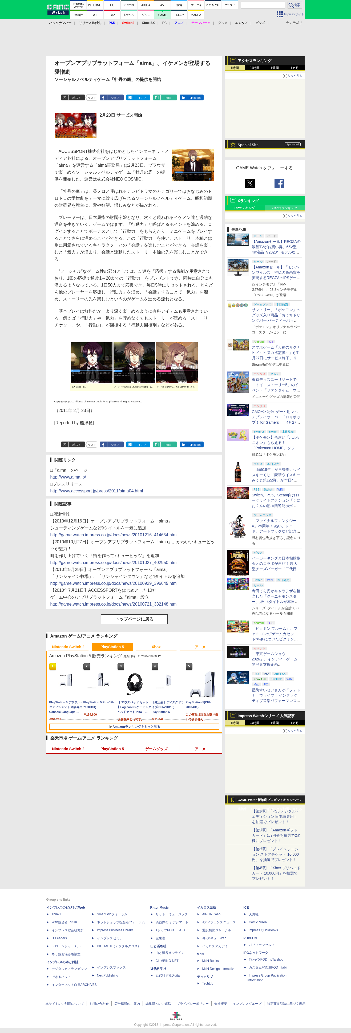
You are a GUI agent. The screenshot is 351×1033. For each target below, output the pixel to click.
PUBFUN (250, 938)
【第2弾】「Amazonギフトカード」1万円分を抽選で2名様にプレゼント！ (276, 835)
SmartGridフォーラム (112, 914)
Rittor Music (159, 907)
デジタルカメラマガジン (69, 969)
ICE (246, 907)
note (168, 97)
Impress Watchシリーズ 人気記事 (266, 716)
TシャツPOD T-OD (170, 930)
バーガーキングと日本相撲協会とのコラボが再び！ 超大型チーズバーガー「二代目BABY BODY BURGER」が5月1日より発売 (276, 569)
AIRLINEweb (211, 914)
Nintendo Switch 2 (68, 647)
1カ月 (295, 68)
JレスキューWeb (214, 938)
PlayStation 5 (112, 647)
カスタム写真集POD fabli (268, 967)
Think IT (57, 914)
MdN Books (210, 961)
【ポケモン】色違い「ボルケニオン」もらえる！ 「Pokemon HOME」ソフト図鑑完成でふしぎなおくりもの (276, 448)
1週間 (275, 68)
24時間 (255, 68)
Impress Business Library (115, 930)
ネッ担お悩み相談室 (66, 954)
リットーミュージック (172, 914)
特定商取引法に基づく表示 (286, 1004)
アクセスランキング (254, 61)
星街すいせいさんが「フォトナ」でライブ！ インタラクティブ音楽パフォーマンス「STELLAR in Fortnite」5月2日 (276, 700)
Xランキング (248, 201)
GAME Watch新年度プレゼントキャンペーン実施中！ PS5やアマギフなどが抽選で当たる (270, 801)
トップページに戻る (134, 619)
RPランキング (245, 208)
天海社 (254, 914)
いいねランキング (284, 208)
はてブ (142, 97)
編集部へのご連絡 (158, 1004)
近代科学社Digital (168, 975)
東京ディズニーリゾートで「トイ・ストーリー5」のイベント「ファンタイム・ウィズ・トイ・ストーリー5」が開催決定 (276, 390)
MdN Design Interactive (219, 969)
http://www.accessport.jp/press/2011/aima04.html (96, 491)
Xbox (156, 647)
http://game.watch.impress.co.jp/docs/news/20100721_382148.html (114, 604)
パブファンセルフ (262, 945)
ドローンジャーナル (66, 946)
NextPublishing (107, 975)
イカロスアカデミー (216, 946)
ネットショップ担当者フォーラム (121, 922)
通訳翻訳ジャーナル (216, 930)
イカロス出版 (206, 907)
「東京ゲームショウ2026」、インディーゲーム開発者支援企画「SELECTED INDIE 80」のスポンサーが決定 (275, 664)
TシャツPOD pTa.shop (266, 959)
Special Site (248, 145)
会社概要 (220, 1004)
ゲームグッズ (156, 749)
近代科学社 (158, 969)
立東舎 (160, 938)
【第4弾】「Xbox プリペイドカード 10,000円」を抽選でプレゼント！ (276, 873)
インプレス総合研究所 (68, 930)
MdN (200, 954)
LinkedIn (195, 97)
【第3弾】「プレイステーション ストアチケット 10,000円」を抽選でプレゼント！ (275, 854)
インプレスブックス (111, 967)
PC (164, 23)
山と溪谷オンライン (170, 953)
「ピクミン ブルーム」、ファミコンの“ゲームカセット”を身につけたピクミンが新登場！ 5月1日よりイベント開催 (275, 639)
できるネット (61, 977)
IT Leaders (59, 938)
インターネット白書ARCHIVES (74, 985)
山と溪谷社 (158, 946)
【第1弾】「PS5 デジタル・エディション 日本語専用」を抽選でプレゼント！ (275, 816)
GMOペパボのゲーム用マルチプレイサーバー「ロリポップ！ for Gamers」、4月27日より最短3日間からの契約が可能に (276, 422)
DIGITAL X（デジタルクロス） (119, 946)
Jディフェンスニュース (219, 922)
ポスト (76, 97)
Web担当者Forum (64, 922)
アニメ (200, 647)
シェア (115, 97)
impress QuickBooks (263, 930)
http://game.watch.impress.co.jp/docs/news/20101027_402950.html (114, 562)
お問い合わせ (99, 1004)
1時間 (235, 68)
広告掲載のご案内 (127, 1004)
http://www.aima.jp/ (68, 477)
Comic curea (258, 922)
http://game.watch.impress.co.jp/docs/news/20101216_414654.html (114, 535)
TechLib (207, 983)
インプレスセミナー (111, 938)
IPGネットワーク (256, 953)
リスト (92, 97)
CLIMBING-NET (167, 961)
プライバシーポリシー (193, 1004)
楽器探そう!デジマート (172, 922)
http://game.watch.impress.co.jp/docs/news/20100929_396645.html (114, 583)
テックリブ (205, 977)
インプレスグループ (247, 1004)
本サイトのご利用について (65, 1004)
